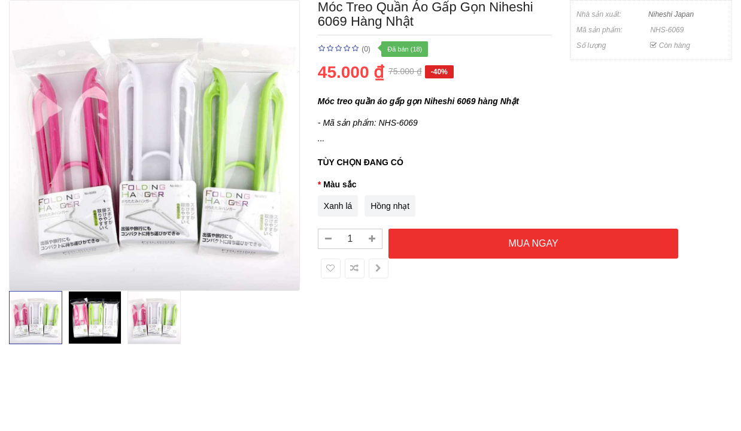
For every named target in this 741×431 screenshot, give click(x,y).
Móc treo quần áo (352, 101)
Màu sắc (339, 184)
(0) (366, 49)
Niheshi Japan (671, 14)
